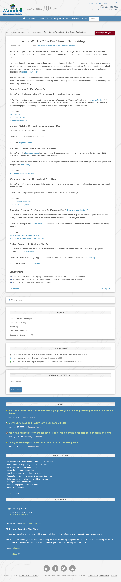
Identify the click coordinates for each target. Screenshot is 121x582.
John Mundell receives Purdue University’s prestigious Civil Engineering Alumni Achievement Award (46, 355)
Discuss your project (105, 33)
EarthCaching (15, 115)
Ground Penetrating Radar (20, 121)
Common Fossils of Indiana (20, 202)
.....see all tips (13, 554)
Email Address (16, 382)
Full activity (25, 165)
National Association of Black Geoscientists (27, 239)
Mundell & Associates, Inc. (28, 576)
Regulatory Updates (17, 331)
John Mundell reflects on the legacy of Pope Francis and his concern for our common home (49, 277)
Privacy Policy (93, 576)
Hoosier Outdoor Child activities (22, 174)
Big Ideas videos (25, 143)
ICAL (25, 524)
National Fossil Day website (20, 205)
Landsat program (32, 153)
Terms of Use (104, 576)
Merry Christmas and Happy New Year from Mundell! (30, 358)
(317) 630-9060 (108, 7)
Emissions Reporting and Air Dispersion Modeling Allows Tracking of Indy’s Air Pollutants (48, 280)
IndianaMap (29, 252)
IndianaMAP (36, 264)
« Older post (14, 289)
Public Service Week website (19, 515)
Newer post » (106, 289)
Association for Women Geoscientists (24, 236)
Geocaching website (18, 118)
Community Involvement (46, 46)
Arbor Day (17, 549)
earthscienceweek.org (29, 72)
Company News (16, 323)
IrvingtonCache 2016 (77, 211)
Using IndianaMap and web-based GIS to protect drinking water (43, 443)
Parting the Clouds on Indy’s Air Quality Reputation (33, 283)
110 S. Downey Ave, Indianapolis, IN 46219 (103, 10)
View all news (16, 301)
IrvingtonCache (96, 100)
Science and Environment (65, 46)
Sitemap (114, 576)
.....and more (12, 494)
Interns (12, 327)
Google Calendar (34, 524)
